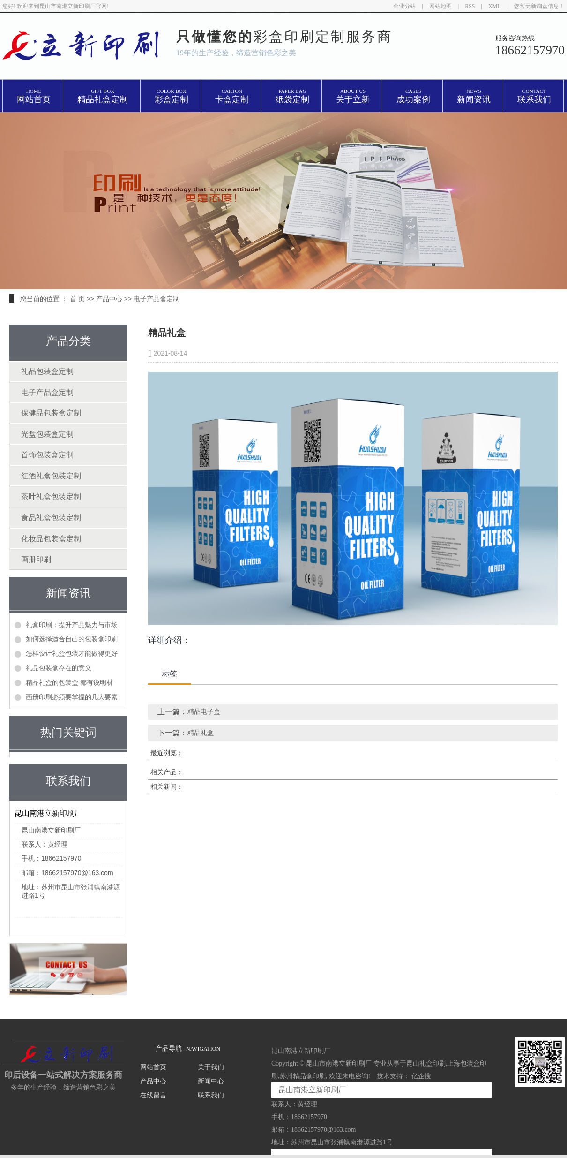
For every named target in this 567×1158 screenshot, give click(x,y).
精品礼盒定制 (102, 96)
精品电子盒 (203, 711)
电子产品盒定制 (156, 299)
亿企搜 (421, 1076)
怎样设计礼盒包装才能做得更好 (72, 653)
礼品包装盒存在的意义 (58, 668)
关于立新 (353, 96)
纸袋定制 (292, 96)
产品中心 (109, 299)
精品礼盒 (200, 732)
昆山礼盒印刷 (426, 1063)
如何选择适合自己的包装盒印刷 (72, 639)
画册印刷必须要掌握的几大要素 (72, 697)
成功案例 (413, 96)
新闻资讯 (474, 96)
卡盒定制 (232, 96)
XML (494, 6)
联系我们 (534, 96)
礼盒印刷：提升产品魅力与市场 (72, 624)
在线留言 (153, 1095)
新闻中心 (211, 1081)
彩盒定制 (171, 96)
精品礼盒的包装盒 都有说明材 (69, 682)
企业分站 (404, 6)
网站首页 (34, 96)
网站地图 (440, 6)
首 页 (77, 299)
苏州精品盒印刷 (303, 1076)
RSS (470, 6)
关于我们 (211, 1067)
